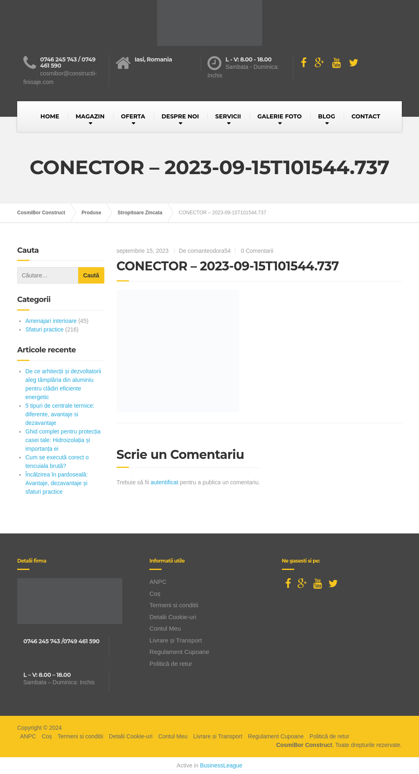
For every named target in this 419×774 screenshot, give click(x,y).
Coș (154, 593)
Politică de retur (170, 663)
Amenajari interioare (51, 321)
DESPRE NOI (180, 116)
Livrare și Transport (175, 640)
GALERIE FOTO (279, 116)
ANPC (158, 581)
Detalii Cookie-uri (172, 616)
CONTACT (365, 116)
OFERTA (133, 116)
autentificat (164, 482)
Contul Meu (165, 628)
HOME (50, 116)
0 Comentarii (257, 250)
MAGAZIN (90, 116)
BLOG (326, 116)
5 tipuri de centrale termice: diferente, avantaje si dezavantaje (60, 414)
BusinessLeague (221, 765)
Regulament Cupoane (179, 651)
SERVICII (228, 116)
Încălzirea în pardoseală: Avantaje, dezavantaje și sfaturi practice (56, 483)
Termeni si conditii (173, 604)
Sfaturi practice (44, 329)
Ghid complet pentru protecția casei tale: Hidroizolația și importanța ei (63, 440)
